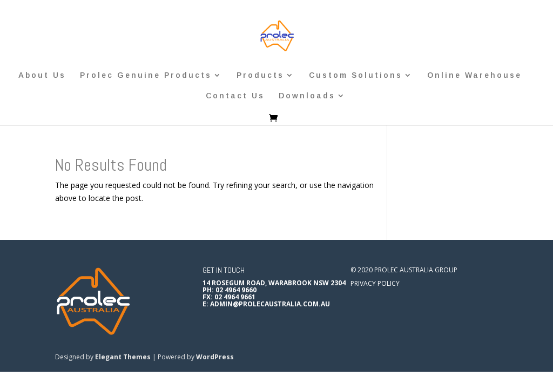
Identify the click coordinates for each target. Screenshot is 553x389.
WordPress (215, 356)
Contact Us (235, 96)
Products (260, 75)
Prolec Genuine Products (146, 75)
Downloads (307, 96)
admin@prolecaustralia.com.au (270, 303)
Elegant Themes (123, 356)
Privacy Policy (375, 283)
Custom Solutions (355, 75)
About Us (42, 75)
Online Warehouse (474, 75)
